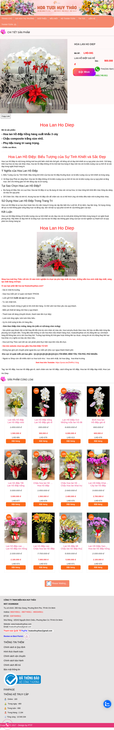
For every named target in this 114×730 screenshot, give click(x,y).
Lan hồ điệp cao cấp (16, 546)
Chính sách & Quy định (14, 647)
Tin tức (81, 19)
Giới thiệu (42, 19)
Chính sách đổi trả (12, 665)
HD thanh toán (68, 19)
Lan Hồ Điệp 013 (70, 419)
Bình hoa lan (98, 419)
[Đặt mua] (84, 72)
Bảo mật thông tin (12, 669)
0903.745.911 (101, 75)
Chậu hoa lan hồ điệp (44, 483)
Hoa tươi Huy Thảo (10, 342)
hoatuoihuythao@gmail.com (20, 627)
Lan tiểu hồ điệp (16, 419)
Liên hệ (91, 19)
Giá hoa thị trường (24, 19)
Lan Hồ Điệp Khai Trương (99, 483)
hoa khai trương (78, 358)
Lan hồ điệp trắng (43, 419)
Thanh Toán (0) (8, 25)
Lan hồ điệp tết (70, 546)
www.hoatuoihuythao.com (21, 624)
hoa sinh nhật (52, 358)
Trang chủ (6, 19)
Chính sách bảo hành (13, 660)
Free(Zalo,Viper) (107, 69)
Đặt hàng (16, 441)
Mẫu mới (53, 19)
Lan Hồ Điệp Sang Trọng (99, 546)
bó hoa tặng (64, 358)
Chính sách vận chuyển (15, 656)
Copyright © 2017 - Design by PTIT (16, 725)
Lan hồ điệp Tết (16, 483)
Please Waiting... (57, 583)
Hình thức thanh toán (13, 651)
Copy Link (6, 116)
